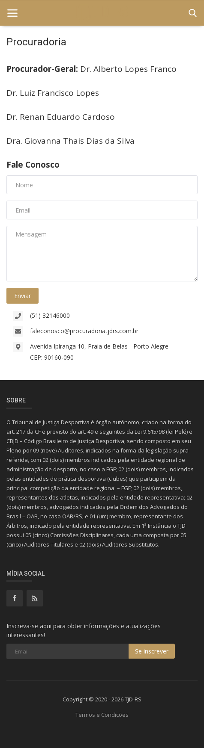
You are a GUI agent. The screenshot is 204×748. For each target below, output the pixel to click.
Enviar (22, 296)
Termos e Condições (102, 714)
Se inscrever (151, 651)
